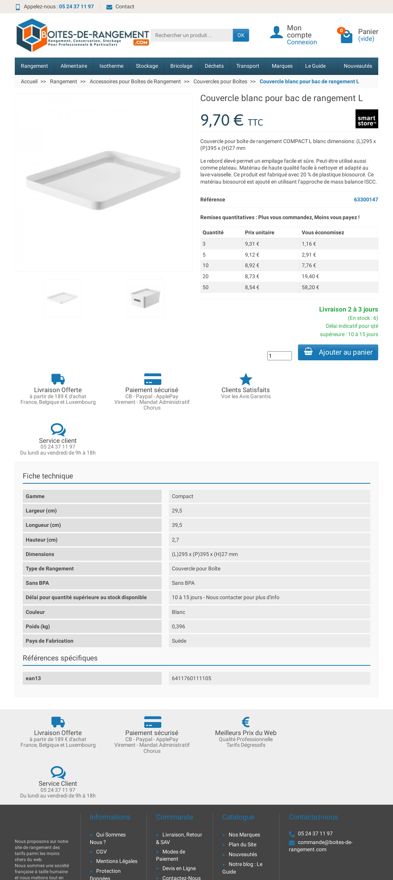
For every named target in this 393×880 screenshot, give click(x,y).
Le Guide (315, 66)
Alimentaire (74, 66)
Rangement (34, 66)
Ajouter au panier (338, 352)
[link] (335, 837)
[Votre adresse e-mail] (180, 828)
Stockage (147, 66)
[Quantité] (279, 355)
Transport (247, 66)
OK (241, 35)
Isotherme (111, 66)
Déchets (214, 66)
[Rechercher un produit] (192, 35)
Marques (282, 66)
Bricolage (181, 66)
